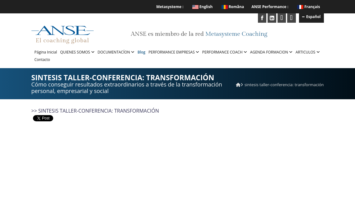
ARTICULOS (308, 52)
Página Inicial (46, 52)
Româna (233, 6)
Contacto (42, 59)
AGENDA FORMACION (271, 52)
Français (312, 6)
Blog (141, 52)
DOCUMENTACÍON (116, 52)
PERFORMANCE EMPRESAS (173, 52)
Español (311, 16)
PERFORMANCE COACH (224, 52)
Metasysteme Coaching (236, 33)
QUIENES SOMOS (77, 52)
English (202, 6)
